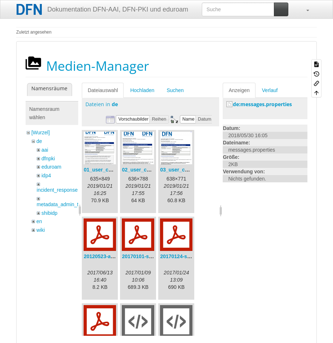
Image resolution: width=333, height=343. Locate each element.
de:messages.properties (262, 104)
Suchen (174, 90)
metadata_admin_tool (61, 204)
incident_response (57, 190)
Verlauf (270, 90)
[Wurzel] (40, 132)
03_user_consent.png (186, 170)
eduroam (51, 167)
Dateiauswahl (103, 90)
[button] (304, 9)
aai (44, 150)
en (39, 221)
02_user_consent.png (148, 170)
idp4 (46, 175)
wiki (40, 230)
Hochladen (142, 90)
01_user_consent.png (110, 170)
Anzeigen (238, 90)
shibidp (49, 213)
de (39, 141)
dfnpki (48, 158)
